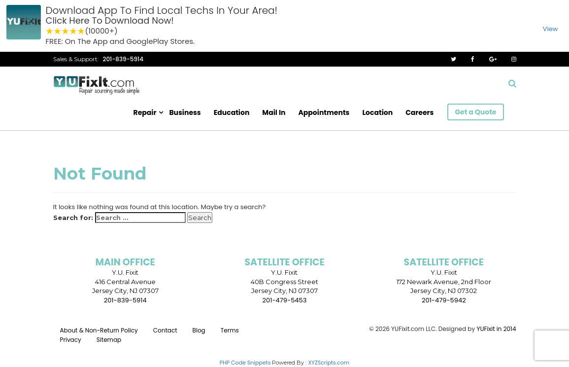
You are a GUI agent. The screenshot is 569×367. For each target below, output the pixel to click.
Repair (145, 112)
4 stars (73, 31)
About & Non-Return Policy (99, 330)
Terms (230, 330)
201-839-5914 (123, 59)
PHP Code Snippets (245, 363)
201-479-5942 (444, 300)
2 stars (58, 31)
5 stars (81, 31)
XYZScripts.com (328, 363)
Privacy (70, 339)
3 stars (65, 31)
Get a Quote (475, 112)
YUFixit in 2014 (496, 329)
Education (232, 112)
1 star (50, 31)
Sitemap (109, 339)
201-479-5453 (285, 300)
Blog (199, 330)
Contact (165, 330)
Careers (419, 112)
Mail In (273, 112)
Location (377, 112)
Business (185, 112)
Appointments (324, 112)
